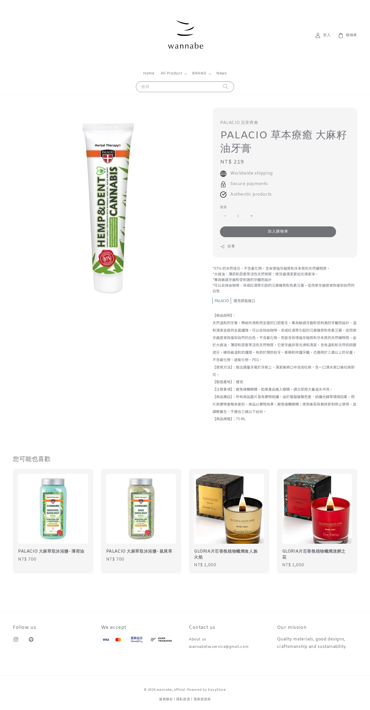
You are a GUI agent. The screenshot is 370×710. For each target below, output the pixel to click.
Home (148, 73)
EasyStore (217, 690)
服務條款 (166, 699)
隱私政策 (183, 699)
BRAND (199, 73)
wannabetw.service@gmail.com (218, 647)
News (221, 73)
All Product (171, 73)
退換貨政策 (202, 699)
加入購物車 (278, 231)
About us (197, 639)
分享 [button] (227, 246)
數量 (223, 207)
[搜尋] (225, 87)
